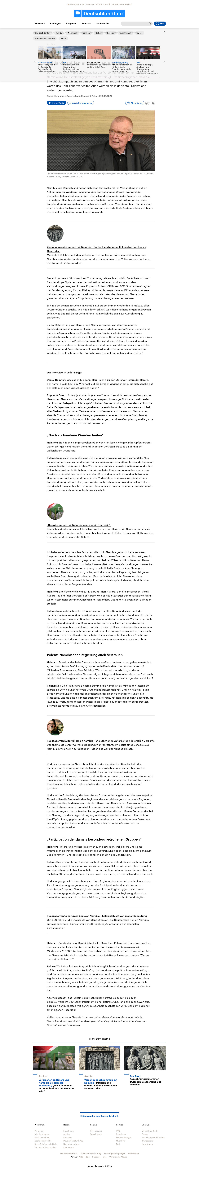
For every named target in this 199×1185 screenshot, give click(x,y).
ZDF (88, 1157)
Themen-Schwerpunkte (45, 1147)
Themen (39, 23)
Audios (66, 1134)
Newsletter (121, 1134)
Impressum (133, 1153)
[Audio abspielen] (56, 103)
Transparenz (147, 1141)
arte (105, 1157)
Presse (145, 1134)
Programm (71, 23)
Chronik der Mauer (118, 1157)
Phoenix (96, 1157)
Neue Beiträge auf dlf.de (45, 1144)
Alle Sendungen (41, 1134)
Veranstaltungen (123, 1137)
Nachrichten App (71, 1144)
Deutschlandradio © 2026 (99, 1166)
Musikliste (120, 1141)
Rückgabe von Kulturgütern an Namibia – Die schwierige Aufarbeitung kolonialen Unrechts (101, 740)
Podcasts (86, 23)
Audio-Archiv (102, 23)
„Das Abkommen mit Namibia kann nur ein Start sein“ (79, 524)
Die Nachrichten (42, 1137)
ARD (81, 1157)
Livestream (68, 1131)
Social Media (96, 1134)
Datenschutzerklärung (90, 1153)
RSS (118, 1144)
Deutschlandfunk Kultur (97, 4)
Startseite (37, 32)
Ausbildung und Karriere (153, 1137)
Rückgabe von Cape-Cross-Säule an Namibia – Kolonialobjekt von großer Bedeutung (97, 915)
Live (160, 23)
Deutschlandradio (75, 4)
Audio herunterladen (82, 103)
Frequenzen (68, 1147)
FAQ (118, 1131)
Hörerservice (96, 1131)
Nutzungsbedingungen (115, 1153)
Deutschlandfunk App (73, 1141)
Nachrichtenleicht (42, 1141)
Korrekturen (147, 1144)
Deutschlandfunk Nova (121, 4)
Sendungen (55, 23)
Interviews (49, 32)
